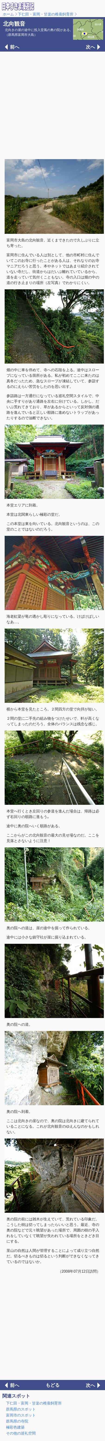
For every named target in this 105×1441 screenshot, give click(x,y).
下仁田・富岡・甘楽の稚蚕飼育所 (45, 14)
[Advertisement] (52, 104)
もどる (53, 1385)
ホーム (8, 14)
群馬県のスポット (21, 1409)
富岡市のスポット (21, 1415)
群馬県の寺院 (17, 1421)
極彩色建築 (15, 1427)
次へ (90, 46)
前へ (14, 46)
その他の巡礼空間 (21, 1433)
